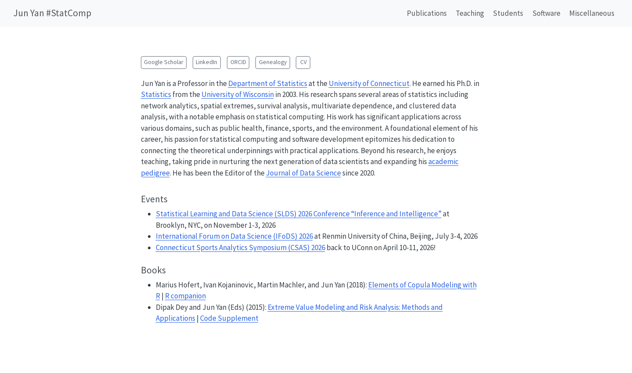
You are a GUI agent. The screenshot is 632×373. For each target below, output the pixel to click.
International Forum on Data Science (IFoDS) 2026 (234, 236)
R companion (185, 296)
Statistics (156, 94)
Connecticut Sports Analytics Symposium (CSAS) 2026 (240, 247)
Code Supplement (229, 318)
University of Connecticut (369, 83)
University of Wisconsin (237, 94)
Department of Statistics (267, 83)
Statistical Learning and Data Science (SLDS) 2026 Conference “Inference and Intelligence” (299, 214)
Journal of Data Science (303, 173)
